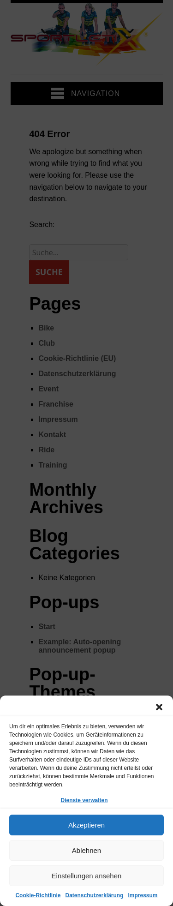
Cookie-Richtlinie (37, 895)
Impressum (143, 895)
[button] (159, 707)
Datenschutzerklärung (94, 895)
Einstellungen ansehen (87, 876)
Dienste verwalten (83, 800)
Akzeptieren (86, 825)
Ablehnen (86, 850)
